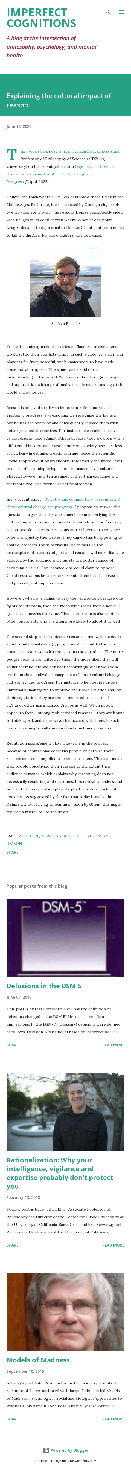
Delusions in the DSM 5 (44, 985)
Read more (113, 1044)
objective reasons (91, 835)
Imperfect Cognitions (41, 17)
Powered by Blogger (65, 1450)
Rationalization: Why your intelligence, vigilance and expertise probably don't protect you (60, 1172)
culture (30, 835)
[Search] (108, 10)
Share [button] (13, 852)
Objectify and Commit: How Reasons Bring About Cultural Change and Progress (61, 174)
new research (55, 835)
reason (14, 843)
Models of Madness (38, 1359)
